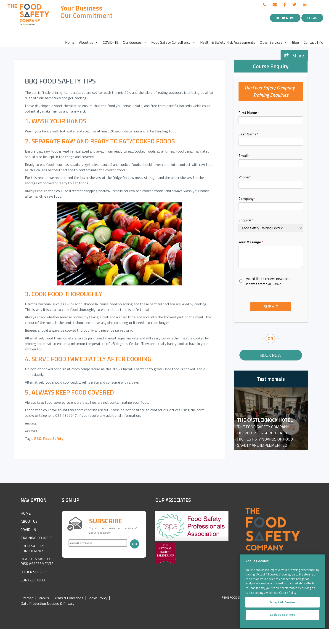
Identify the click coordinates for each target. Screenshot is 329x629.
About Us (29, 521)
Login (312, 18)
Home (69, 42)
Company (247, 198)
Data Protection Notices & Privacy (47, 603)
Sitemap (27, 598)
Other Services (273, 42)
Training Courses (37, 537)
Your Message (251, 242)
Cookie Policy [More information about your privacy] (287, 598)
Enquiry (246, 220)
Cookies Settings (282, 620)
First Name (249, 112)
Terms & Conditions (68, 598)
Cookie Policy (98, 598)
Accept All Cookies (282, 607)
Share (294, 55)
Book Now (285, 18)
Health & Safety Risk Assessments (227, 42)
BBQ (37, 438)
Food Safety (53, 438)
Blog (295, 42)
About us (88, 42)
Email (244, 155)
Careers (43, 598)
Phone (245, 177)
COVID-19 (110, 42)
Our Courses (135, 42)
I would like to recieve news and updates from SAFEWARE (267, 281)
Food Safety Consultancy (173, 42)
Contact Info (313, 42)
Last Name (248, 134)
